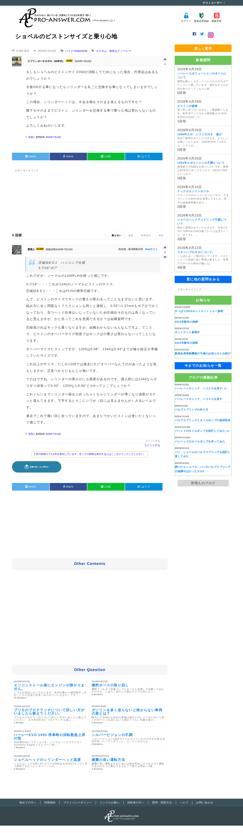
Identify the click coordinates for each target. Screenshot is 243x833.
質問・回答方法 (162, 802)
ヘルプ (184, 802)
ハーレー (126, 50)
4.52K (69, 61)
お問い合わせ (204, 802)
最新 (130, 235)
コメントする (152, 440)
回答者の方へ (135, 802)
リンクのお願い (110, 802)
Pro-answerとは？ (104, 20)
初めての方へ (27, 802)
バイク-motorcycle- (76, 50)
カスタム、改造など (108, 50)
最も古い (117, 235)
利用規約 (50, 802)
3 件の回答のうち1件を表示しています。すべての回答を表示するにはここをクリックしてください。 (90, 454)
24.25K (40, 249)
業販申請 (216, 17)
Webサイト (151, 249)
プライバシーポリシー (77, 802)
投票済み (146, 235)
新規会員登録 (201, 17)
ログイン (186, 17)
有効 (161, 235)
